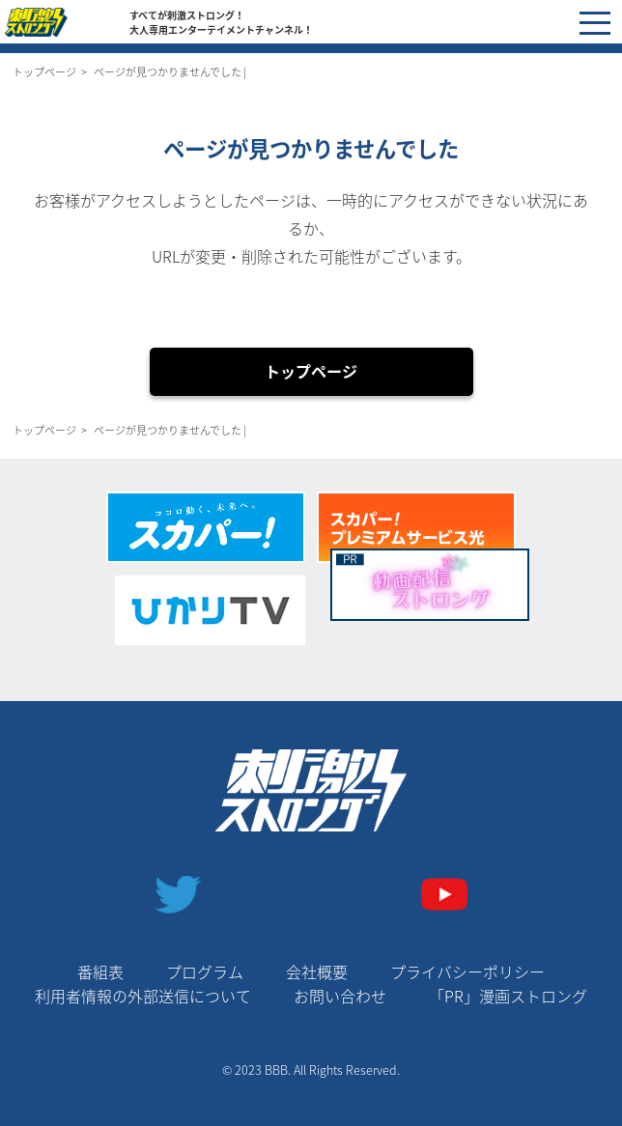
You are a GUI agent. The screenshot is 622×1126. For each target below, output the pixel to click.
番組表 (100, 971)
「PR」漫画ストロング (508, 995)
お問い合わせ (340, 995)
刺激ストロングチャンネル (67, 22)
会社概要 (317, 971)
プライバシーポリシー (467, 971)
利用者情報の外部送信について (143, 995)
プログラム (204, 971)
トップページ (44, 72)
